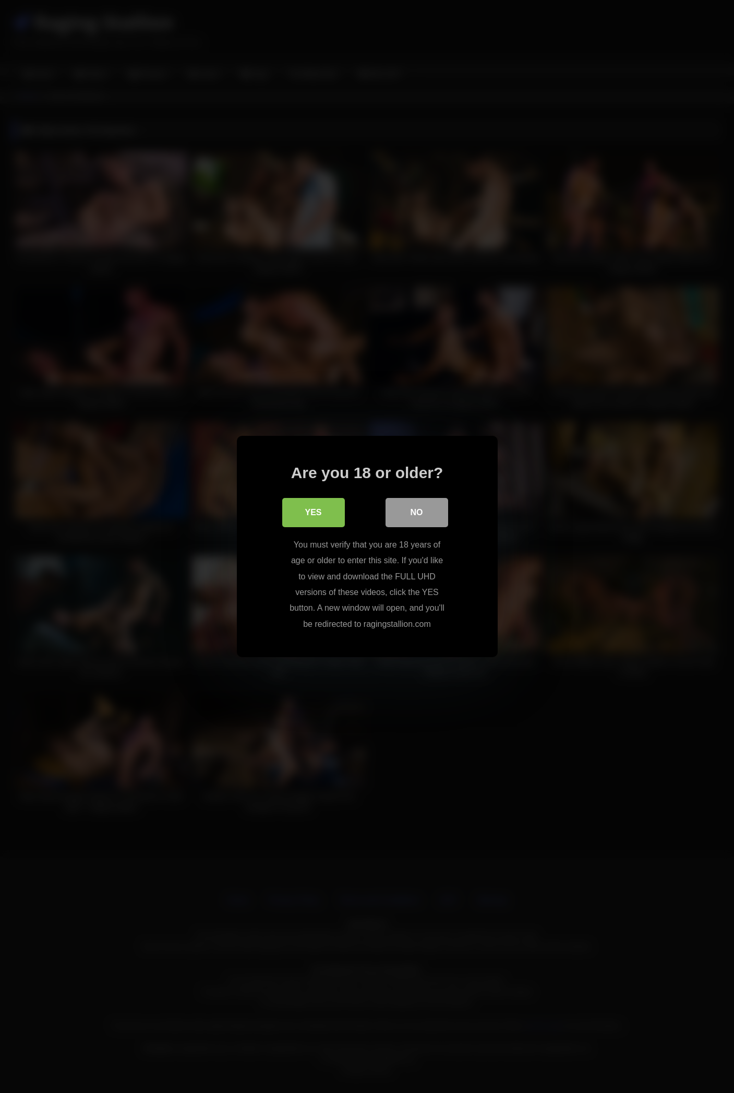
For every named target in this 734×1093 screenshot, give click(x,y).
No (417, 512)
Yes (313, 512)
